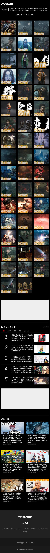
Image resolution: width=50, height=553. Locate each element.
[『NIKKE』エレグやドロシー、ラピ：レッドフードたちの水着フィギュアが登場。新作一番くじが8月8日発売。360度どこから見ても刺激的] (41, 349)
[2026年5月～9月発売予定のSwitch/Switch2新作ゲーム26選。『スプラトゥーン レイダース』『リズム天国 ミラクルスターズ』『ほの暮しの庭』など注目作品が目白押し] (12, 456)
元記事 (4, 10)
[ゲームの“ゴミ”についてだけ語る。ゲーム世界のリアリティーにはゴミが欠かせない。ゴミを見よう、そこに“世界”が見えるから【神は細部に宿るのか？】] (12, 485)
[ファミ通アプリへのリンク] (19, 542)
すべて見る (46, 326)
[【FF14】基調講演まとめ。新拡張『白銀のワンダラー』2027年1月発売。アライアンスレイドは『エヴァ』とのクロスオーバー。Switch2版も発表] (37, 428)
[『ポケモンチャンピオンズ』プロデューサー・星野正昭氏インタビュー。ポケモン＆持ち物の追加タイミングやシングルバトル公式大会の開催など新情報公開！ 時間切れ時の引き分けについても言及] (41, 359)
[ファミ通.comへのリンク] (7, 4)
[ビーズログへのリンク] (30, 542)
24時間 (9, 331)
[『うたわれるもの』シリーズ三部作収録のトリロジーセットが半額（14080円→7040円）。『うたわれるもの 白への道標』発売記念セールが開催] (41, 381)
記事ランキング (8, 327)
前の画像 (19, 15)
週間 (15, 331)
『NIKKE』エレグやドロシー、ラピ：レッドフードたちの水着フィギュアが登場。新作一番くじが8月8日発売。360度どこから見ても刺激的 (22, 348)
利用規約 (26, 528)
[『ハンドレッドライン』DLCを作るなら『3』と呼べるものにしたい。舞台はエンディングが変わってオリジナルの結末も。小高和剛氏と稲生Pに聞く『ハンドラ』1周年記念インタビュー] (12, 428)
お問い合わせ (5, 528)
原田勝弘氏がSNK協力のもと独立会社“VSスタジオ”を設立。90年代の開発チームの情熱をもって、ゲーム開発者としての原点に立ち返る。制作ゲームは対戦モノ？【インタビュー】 (37, 468)
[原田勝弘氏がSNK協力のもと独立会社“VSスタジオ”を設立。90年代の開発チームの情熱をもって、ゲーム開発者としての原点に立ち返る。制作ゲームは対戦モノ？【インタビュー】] (37, 456)
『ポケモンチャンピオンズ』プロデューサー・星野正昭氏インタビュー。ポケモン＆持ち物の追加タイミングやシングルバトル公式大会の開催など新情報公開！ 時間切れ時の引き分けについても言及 (22, 359)
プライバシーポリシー (17, 528)
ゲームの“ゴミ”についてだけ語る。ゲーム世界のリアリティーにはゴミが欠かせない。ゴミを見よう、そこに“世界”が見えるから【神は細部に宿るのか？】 (12, 496)
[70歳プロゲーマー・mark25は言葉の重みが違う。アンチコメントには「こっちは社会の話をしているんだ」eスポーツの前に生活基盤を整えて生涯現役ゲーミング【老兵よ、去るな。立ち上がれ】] (37, 485)
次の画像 (30, 15)
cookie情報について (42, 528)
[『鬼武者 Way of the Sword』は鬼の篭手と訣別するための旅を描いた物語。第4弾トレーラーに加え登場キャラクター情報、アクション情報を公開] (8, 28)
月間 (20, 331)
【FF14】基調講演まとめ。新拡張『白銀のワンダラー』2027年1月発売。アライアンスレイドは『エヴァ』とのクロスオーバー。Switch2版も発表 (37, 439)
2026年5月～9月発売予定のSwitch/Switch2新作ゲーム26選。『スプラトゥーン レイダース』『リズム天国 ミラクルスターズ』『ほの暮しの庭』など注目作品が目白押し (12, 467)
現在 (4, 331)
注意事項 (33, 528)
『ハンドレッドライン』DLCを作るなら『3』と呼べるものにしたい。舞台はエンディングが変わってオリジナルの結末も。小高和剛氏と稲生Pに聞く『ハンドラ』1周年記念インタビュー (12, 439)
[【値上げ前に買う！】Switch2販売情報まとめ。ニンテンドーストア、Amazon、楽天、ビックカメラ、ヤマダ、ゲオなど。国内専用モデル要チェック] (41, 338)
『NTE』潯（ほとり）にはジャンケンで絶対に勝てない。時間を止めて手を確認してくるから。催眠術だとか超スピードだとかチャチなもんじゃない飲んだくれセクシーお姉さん (22, 369)
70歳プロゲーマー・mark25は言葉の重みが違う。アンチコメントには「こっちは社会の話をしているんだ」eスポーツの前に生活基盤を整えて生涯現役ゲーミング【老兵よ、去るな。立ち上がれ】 (37, 496)
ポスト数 (26, 331)
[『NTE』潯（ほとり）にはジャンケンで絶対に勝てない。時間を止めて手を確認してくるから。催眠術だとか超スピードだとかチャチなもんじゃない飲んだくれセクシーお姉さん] (41, 370)
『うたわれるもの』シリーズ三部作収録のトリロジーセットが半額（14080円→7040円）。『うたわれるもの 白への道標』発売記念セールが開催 (22, 380)
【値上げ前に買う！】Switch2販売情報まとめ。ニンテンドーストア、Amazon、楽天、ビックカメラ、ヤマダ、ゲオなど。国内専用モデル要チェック (22, 337)
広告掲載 (25, 532)
